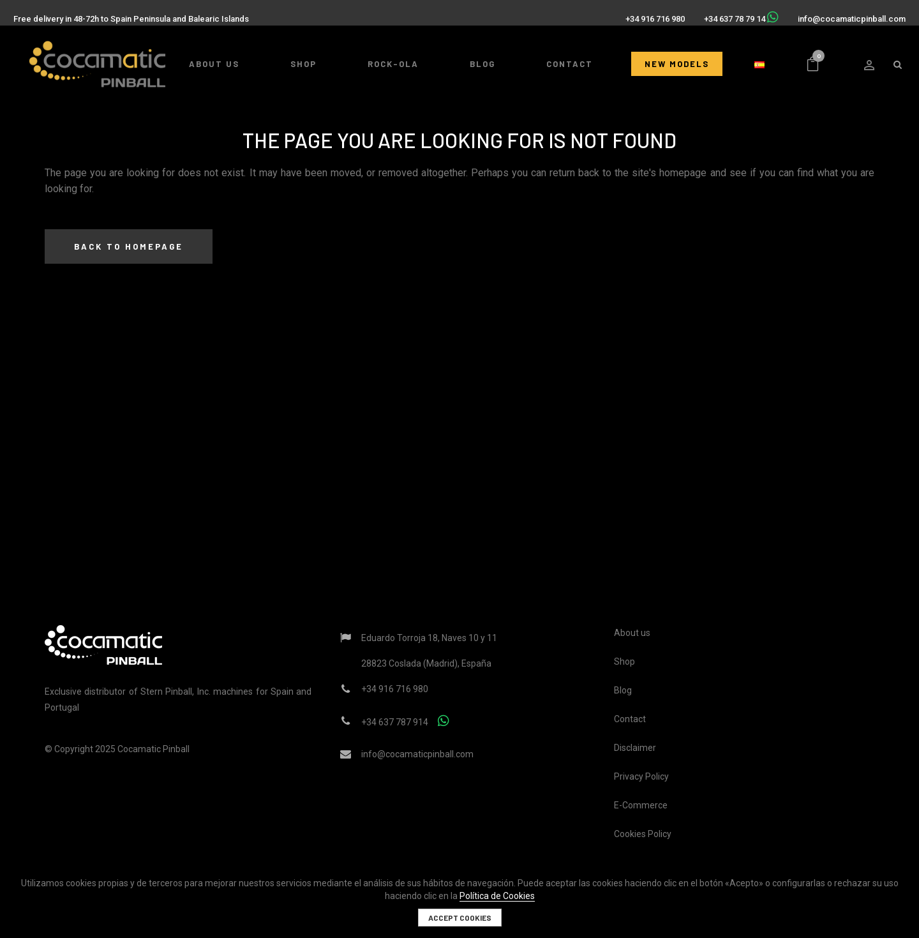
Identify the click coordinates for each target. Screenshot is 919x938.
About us (632, 633)
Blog (623, 690)
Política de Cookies (497, 896)
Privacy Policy (641, 776)
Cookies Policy (642, 834)
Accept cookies (459, 917)
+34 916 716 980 (650, 14)
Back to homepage (128, 246)
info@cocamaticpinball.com (846, 14)
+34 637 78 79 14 (729, 14)
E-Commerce (641, 805)
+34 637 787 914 (394, 722)
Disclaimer (635, 748)
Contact (630, 719)
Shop (624, 661)
